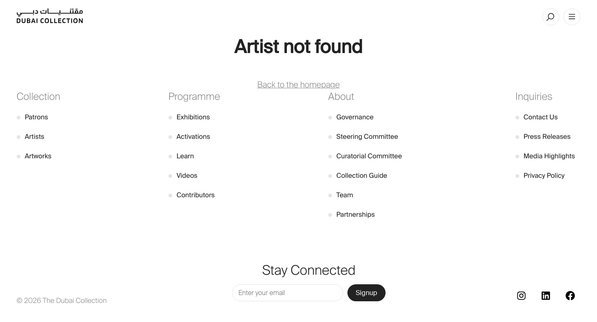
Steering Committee (363, 136)
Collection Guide (357, 175)
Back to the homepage (298, 85)
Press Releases (542, 136)
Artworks (34, 156)
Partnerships (351, 214)
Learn (181, 156)
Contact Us (536, 117)
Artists (30, 136)
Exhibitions (189, 117)
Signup (366, 292)
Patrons (32, 117)
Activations (189, 136)
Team (340, 195)
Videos (182, 175)
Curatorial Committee (365, 156)
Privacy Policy (540, 175)
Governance (351, 117)
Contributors (191, 195)
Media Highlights (545, 156)
